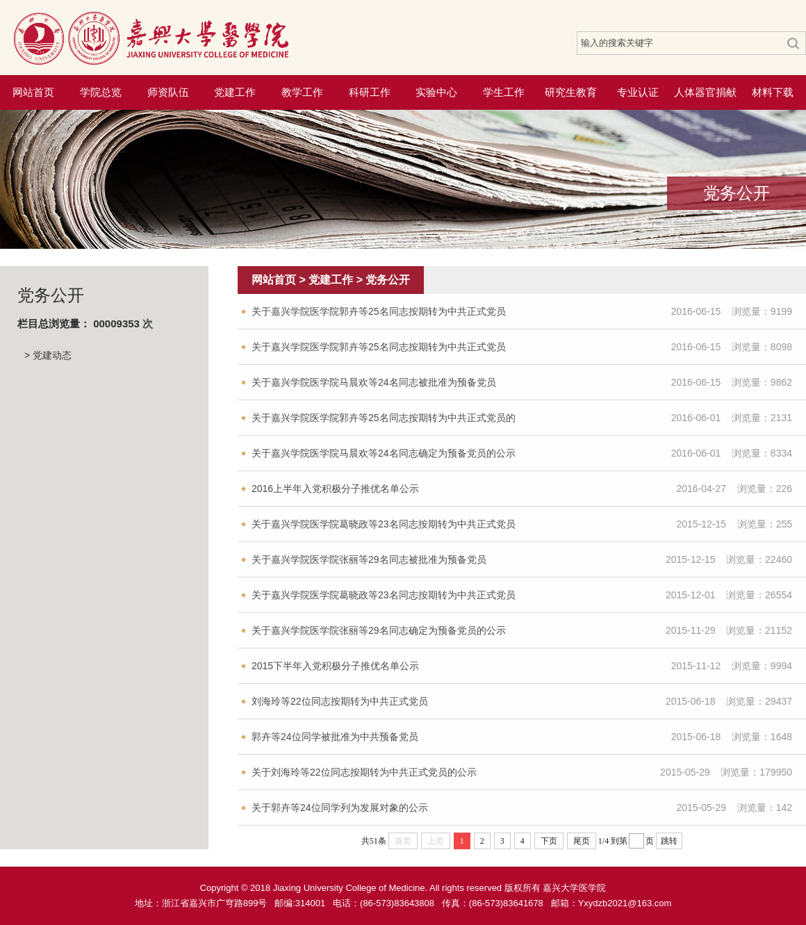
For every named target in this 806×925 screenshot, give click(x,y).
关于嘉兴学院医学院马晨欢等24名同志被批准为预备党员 (374, 382)
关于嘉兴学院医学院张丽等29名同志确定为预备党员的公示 (379, 630)
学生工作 (504, 92)
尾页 (581, 841)
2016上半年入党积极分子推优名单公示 (335, 488)
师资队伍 (168, 92)
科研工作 (369, 92)
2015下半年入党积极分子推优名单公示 (335, 665)
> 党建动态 (48, 355)
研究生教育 (571, 92)
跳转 (669, 841)
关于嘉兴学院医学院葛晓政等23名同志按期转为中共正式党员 (384, 524)
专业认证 (638, 92)
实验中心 (436, 92)
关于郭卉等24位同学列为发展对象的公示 (340, 807)
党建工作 (235, 92)
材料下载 (772, 92)
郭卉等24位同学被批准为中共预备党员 (335, 736)
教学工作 (302, 92)
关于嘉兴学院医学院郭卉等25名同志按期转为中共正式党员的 (384, 417)
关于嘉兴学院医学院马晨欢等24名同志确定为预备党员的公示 (384, 453)
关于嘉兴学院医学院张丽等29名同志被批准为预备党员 (369, 559)
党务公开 (387, 280)
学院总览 (101, 92)
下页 (549, 841)
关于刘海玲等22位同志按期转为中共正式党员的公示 (364, 772)
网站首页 (33, 92)
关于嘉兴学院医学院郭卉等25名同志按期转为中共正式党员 (379, 311)
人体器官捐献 (705, 92)
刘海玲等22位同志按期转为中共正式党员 (340, 701)
